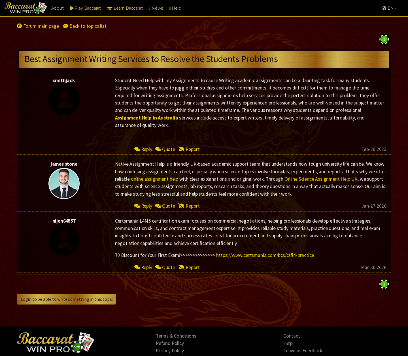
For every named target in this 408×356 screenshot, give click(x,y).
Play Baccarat (85, 8)
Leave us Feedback (302, 351)
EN (388, 8)
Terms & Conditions (176, 336)
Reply (143, 149)
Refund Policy (170, 343)
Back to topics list (84, 26)
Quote (165, 149)
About (57, 8)
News (156, 8)
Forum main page (38, 26)
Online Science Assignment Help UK (321, 179)
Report (189, 149)
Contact (291, 336)
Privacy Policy (170, 351)
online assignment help (154, 179)
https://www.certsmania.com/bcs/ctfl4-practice (265, 255)
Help (175, 8)
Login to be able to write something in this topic (66, 299)
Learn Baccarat (125, 8)
